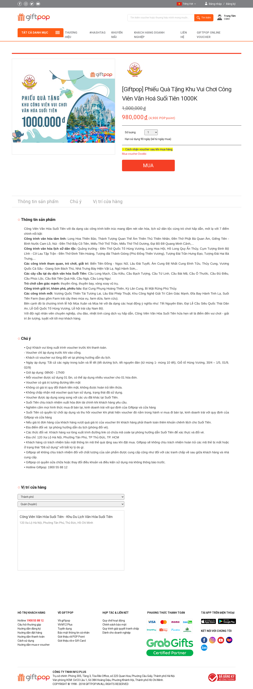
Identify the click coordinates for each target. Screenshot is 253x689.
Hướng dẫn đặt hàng (30, 632)
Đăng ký (231, 3)
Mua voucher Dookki (134, 153)
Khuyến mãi (117, 35)
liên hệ (184, 35)
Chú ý (75, 201)
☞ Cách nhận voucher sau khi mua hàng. (147, 149)
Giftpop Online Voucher (208, 35)
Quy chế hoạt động (114, 620)
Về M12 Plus (65, 624)
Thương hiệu (71, 35)
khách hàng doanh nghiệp (149, 35)
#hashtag (97, 32)
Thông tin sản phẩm (38, 201)
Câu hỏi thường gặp (29, 624)
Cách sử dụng (26, 640)
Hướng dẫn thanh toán (31, 636)
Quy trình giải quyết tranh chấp (121, 628)
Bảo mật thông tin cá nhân (73, 632)
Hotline (31, 620)
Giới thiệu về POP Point (71, 636)
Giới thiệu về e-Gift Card (72, 640)
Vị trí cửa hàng (108, 201)
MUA (148, 165)
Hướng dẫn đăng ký (29, 628)
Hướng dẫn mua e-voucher (34, 644)
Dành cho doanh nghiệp (117, 632)
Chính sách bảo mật (114, 624)
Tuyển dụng (65, 628)
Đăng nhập (215, 3)
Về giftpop (64, 620)
